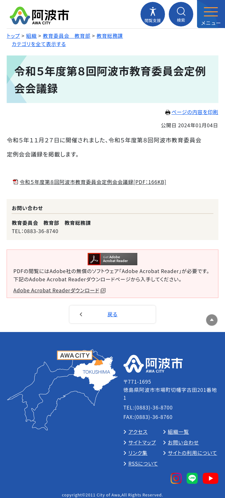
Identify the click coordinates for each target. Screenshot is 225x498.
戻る (112, 314)
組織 (31, 35)
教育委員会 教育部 (67, 35)
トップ (13, 35)
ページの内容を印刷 (191, 112)
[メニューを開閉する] (211, 14)
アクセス (137, 431)
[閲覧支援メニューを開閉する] (152, 14)
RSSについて (143, 463)
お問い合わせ (183, 442)
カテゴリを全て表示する (39, 44)
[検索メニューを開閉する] (181, 14)
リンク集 (137, 452)
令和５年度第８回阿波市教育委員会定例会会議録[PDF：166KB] (93, 182)
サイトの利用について (192, 452)
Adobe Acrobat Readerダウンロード (59, 290)
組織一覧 (178, 431)
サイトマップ (142, 442)
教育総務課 (109, 35)
